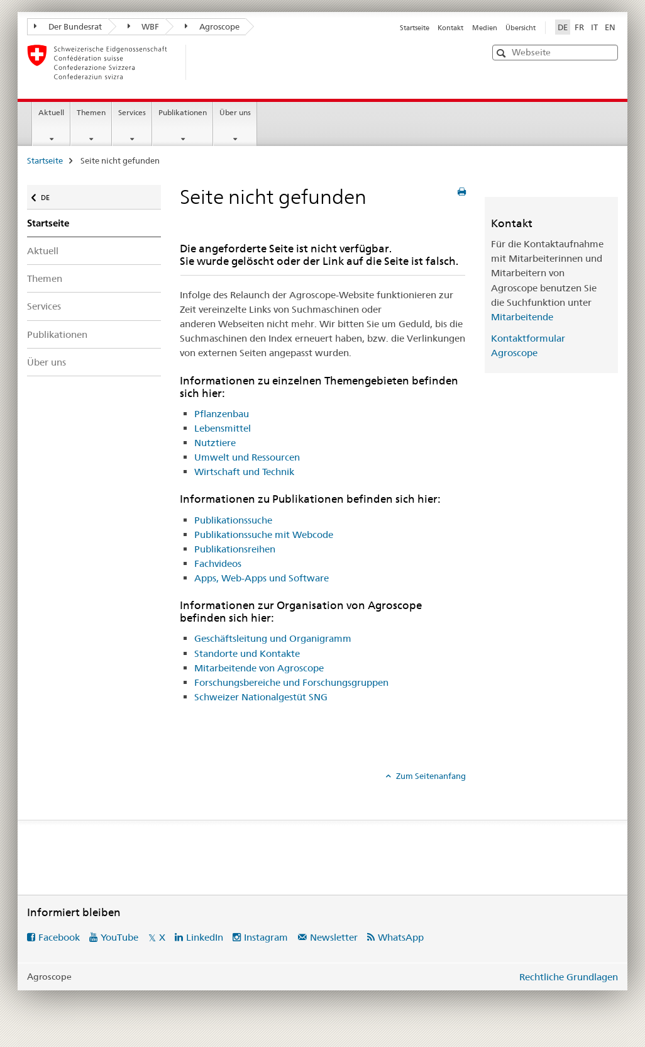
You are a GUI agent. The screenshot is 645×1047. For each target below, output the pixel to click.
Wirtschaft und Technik (244, 472)
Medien (484, 27)
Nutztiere (215, 443)
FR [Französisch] (579, 27)
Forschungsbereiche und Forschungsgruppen (291, 682)
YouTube (119, 937)
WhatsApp (401, 937)
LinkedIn (204, 937)
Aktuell (51, 112)
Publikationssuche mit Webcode (263, 534)
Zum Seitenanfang (430, 776)
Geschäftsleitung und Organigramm (272, 638)
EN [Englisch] (610, 27)
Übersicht (520, 27)
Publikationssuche (233, 520)
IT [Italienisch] (594, 27)
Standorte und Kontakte (247, 653)
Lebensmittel (222, 428)
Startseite (414, 27)
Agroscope (212, 26)
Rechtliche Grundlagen (568, 977)
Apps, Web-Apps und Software (261, 578)
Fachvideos (217, 563)
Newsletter (334, 937)
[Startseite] (206, 62)
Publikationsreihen (234, 549)
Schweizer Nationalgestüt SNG (261, 697)
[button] (502, 53)
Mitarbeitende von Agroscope (259, 668)
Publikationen (182, 112)
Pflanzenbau (221, 414)
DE (51, 194)
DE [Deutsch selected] (563, 27)
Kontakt (450, 27)
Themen (91, 112)
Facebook (59, 937)
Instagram (266, 937)
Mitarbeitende (522, 317)
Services (132, 112)
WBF (144, 26)
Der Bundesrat (68, 26)
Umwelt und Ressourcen (247, 457)
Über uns (235, 112)
